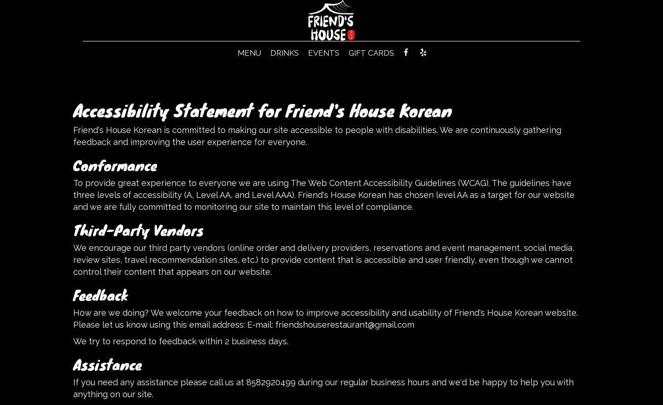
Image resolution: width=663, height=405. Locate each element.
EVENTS (323, 53)
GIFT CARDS (371, 53)
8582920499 (271, 382)
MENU (249, 53)
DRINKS (284, 53)
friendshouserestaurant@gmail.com (344, 325)
